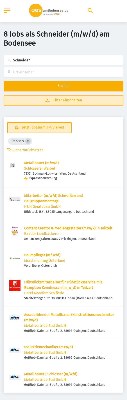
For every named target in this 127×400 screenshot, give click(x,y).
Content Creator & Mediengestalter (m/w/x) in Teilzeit (68, 228)
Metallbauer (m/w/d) (41, 163)
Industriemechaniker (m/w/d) (48, 347)
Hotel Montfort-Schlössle (44, 293)
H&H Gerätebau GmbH (42, 206)
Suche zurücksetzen (25, 150)
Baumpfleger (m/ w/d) (42, 255)
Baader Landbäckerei (41, 234)
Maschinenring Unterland (44, 260)
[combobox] (63, 60)
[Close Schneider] (28, 141)
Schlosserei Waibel (39, 168)
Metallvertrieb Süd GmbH (45, 325)
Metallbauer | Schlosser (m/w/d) (50, 374)
